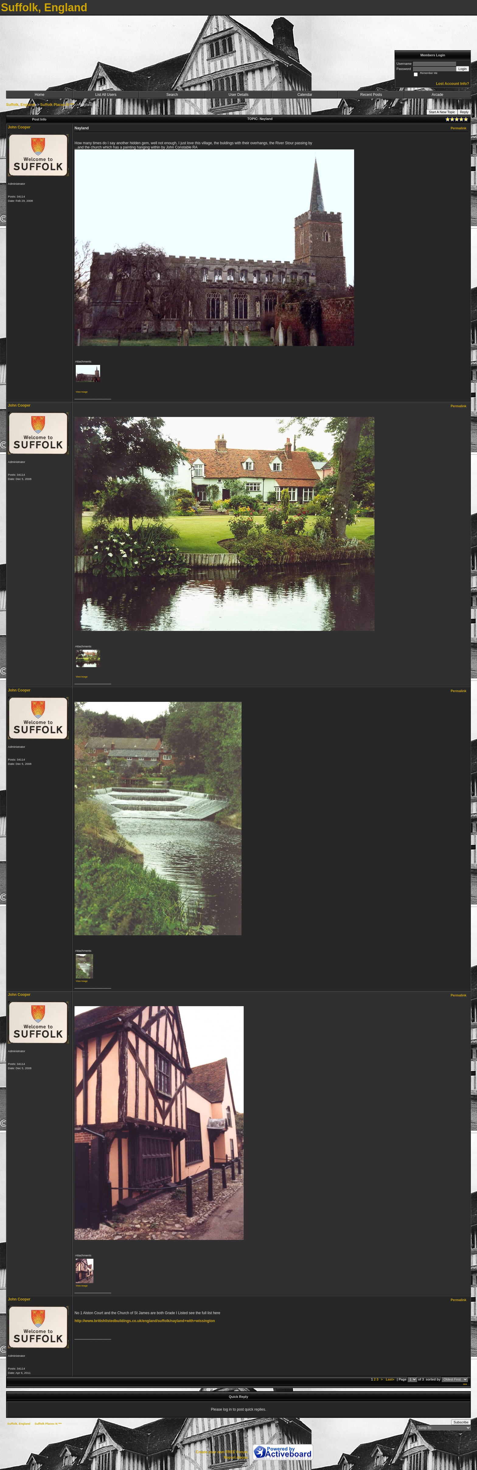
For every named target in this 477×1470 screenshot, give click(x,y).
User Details (238, 95)
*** (465, 1385)
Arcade (437, 95)
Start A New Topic (442, 112)
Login (462, 69)
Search (172, 95)
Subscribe (461, 1422)
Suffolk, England (20, 105)
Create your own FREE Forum (222, 1452)
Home (39, 95)
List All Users (105, 95)
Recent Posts (371, 95)
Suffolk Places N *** (57, 105)
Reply (464, 112)
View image (82, 391)
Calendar (305, 95)
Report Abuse (236, 1457)
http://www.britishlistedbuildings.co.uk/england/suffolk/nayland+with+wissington (145, 1321)
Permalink (458, 128)
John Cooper (19, 127)
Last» (390, 1379)
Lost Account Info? (452, 84)
